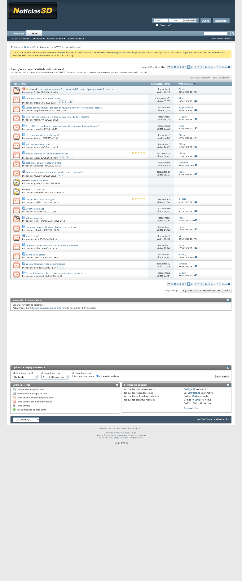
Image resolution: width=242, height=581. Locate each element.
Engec (36, 129)
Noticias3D (29, 47)
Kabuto (37, 119)
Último (226, 66)
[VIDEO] (195, 399)
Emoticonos (194, 392)
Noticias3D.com (204, 419)
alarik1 (37, 248)
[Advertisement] (121, 337)
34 (169, 153)
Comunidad (37, 39)
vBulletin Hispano (119, 438)
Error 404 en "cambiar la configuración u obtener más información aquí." (62, 126)
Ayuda (205, 21)
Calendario (24, 39)
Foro (34, 33)
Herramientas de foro (199, 78)
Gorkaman (39, 165)
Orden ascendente (83, 376)
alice (36, 102)
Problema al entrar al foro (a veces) (43, 98)
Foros (17, 47)
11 (206, 66)
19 (71, 102)
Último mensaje (187, 83)
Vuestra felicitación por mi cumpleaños (45, 263)
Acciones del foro (54, 39)
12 (169, 263)
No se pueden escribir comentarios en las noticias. (51, 227)
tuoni (36, 239)
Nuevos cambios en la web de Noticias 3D (47, 153)
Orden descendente (107, 376)
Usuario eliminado (35, 208)
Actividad (18, 33)
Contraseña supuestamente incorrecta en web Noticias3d (54, 172)
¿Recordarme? (163, 25)
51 (210, 66)
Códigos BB (190, 389)
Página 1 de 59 (178, 66)
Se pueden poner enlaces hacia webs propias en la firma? (54, 273)
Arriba (227, 290)
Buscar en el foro (220, 78)
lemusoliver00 (40, 221)
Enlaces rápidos (74, 39)
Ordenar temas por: (51, 373)
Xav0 (36, 176)
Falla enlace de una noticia (39, 144)
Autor (23, 83)
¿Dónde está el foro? (36, 254)
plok (36, 267)
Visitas (167, 83)
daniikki (37, 202)
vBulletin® (120, 433)
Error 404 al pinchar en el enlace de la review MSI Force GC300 (57, 116)
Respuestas (156, 83)
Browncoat (39, 276)
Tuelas (37, 92)
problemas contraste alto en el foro (43, 162)
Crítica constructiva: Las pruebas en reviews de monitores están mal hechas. (64, 107)
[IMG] (194, 396)
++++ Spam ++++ (39, 180)
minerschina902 (41, 192)
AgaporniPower (41, 110)
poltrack (38, 230)
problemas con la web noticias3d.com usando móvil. (52, 245)
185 (168, 98)
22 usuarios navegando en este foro (48, 307)
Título (16, 83)
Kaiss (36, 211)
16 (169, 172)
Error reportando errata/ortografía (43, 135)
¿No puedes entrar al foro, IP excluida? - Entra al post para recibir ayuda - (75, 89)
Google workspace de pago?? (40, 199)
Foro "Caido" (32, 236)
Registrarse (221, 21)
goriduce (38, 183)
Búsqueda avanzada (221, 38)
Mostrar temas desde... (24, 373)
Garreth (37, 257)
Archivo (218, 419)
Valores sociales (34, 217)
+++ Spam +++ (38, 189)
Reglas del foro (191, 408)
